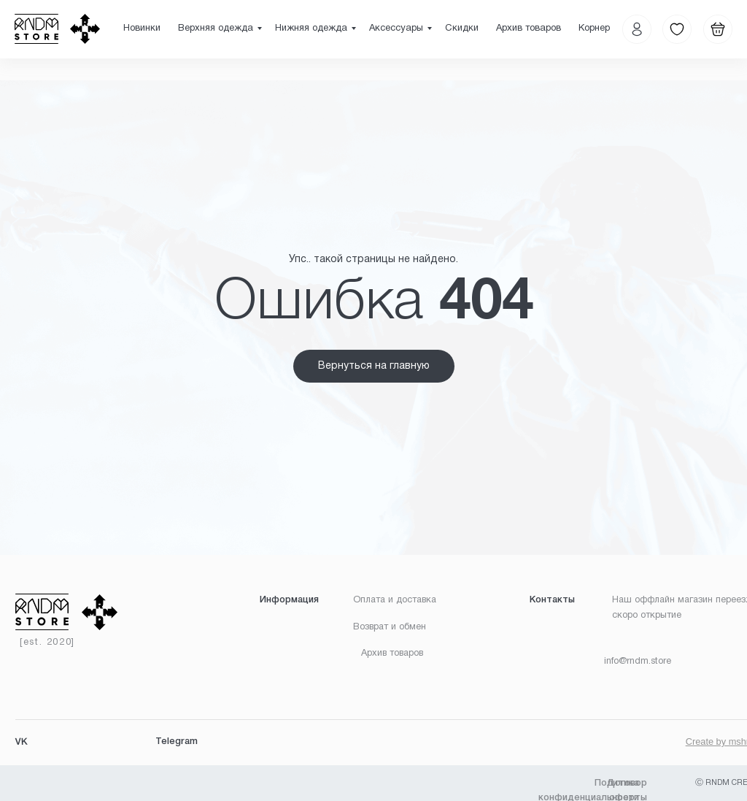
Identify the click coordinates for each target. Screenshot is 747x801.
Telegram (176, 741)
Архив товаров (528, 28)
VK (21, 742)
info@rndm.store (637, 661)
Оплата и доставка (394, 600)
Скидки (462, 28)
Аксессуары (396, 28)
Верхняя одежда (215, 28)
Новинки (141, 28)
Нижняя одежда (311, 28)
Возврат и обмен (389, 627)
